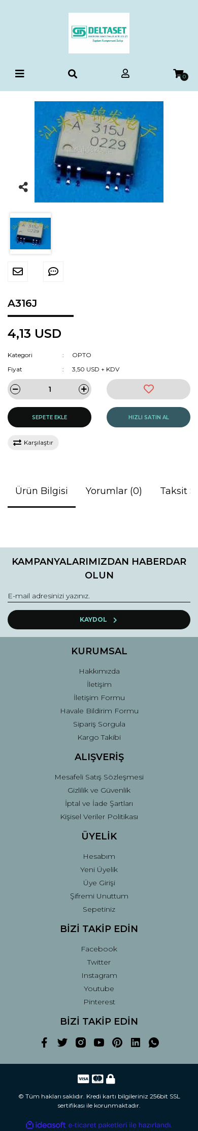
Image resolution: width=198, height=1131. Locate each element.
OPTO (81, 355)
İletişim (99, 684)
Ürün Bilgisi (41, 491)
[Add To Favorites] (148, 389)
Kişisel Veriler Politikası (99, 816)
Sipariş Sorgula (99, 724)
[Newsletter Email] (99, 596)
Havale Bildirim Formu (99, 710)
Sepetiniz (99, 909)
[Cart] (178, 74)
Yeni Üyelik (99, 869)
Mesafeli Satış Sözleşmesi (99, 776)
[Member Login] (125, 74)
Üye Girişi (99, 882)
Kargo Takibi (99, 737)
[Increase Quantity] (83, 389)
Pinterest (99, 1001)
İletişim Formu (99, 697)
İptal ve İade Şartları (99, 803)
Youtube (99, 988)
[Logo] (99, 33)
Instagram (99, 975)
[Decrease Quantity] (15, 389)
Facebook (99, 948)
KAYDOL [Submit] (99, 619)
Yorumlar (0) (114, 491)
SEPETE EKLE (49, 417)
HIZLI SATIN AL (148, 417)
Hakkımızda (99, 671)
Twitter (99, 962)
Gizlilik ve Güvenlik (99, 790)
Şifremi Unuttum (99, 896)
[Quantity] (49, 389)
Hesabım (99, 856)
